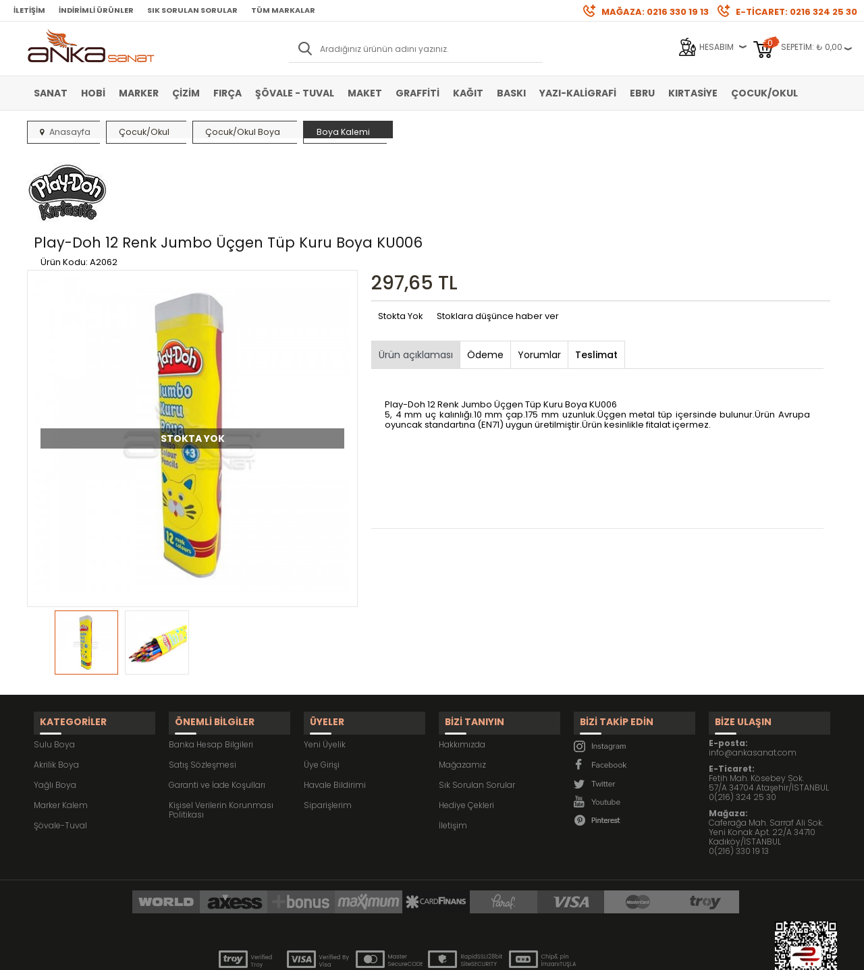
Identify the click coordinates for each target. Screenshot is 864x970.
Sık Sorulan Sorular (192, 10)
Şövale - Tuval (294, 93)
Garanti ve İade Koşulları (217, 714)
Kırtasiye (693, 93)
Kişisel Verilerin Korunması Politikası (221, 739)
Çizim (186, 93)
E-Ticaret (391, 953)
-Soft (357, 953)
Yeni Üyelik (325, 673)
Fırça (227, 93)
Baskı (511, 93)
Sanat (51, 93)
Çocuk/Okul (764, 93)
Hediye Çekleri (466, 734)
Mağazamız (462, 694)
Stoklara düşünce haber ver (498, 252)
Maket (365, 93)
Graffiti (417, 93)
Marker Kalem (61, 734)
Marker (139, 93)
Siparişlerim (328, 734)
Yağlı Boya (55, 714)
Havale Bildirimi (335, 714)
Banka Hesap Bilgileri (211, 673)
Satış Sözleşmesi (202, 694)
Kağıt (468, 93)
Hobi (93, 93)
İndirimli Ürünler (96, 10)
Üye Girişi (322, 694)
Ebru (642, 93)
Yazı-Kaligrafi (577, 93)
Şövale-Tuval (60, 754)
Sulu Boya (54, 673)
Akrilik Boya (56, 694)
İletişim (29, 10)
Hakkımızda (462, 673)
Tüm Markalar (283, 10)
